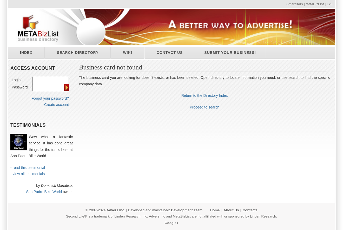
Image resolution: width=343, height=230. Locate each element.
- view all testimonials (27, 174)
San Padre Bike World (44, 192)
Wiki (127, 52)
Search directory (78, 52)
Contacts (250, 210)
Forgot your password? (50, 98)
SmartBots (294, 4)
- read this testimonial (27, 167)
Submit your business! (230, 52)
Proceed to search (204, 107)
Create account (56, 105)
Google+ (171, 223)
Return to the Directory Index (204, 95)
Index (26, 52)
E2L (330, 4)
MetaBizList (315, 4)
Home (215, 210)
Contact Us (170, 52)
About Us (231, 210)
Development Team (186, 210)
